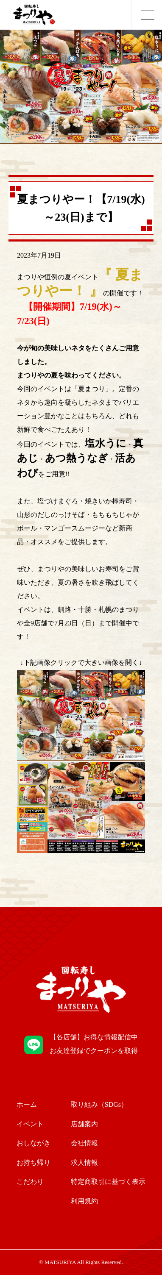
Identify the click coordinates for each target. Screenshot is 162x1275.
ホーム (27, 1104)
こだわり (30, 1181)
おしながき (33, 1143)
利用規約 (84, 1201)
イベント (30, 1124)
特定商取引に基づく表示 (108, 1181)
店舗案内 (84, 1124)
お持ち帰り (33, 1162)
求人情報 (84, 1162)
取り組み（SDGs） (99, 1104)
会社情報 (84, 1143)
